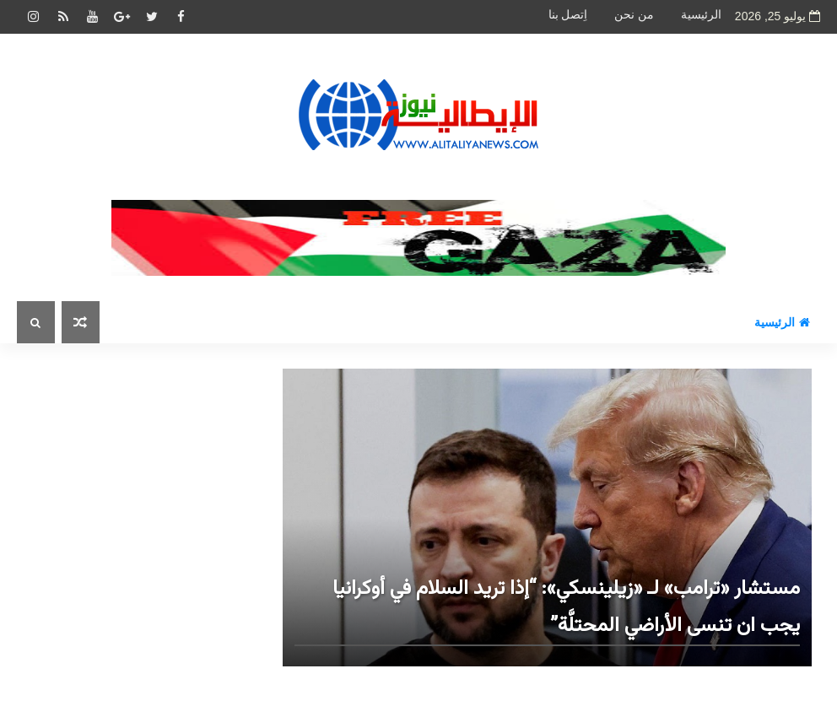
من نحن (634, 14)
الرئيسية (701, 14)
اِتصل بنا (568, 14)
